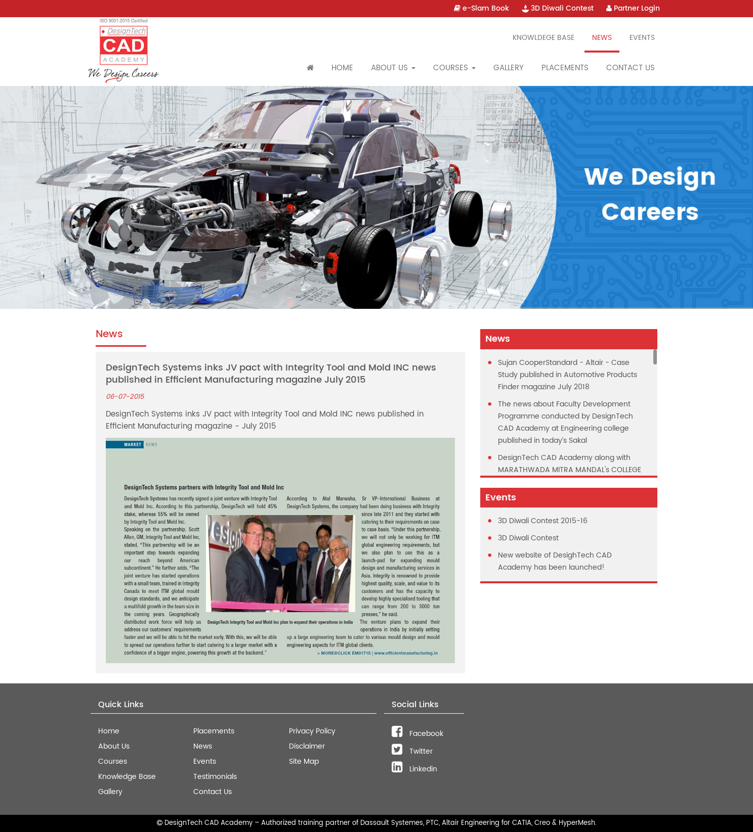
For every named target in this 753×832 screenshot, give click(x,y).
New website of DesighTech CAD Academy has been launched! (555, 561)
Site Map (304, 761)
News (602, 37)
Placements (565, 68)
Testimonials (215, 776)
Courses (112, 761)
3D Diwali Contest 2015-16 (543, 521)
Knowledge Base (127, 776)
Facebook (417, 733)
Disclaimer (307, 746)
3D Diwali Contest (558, 8)
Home (342, 68)
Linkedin (414, 769)
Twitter (412, 751)
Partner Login (633, 8)
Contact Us (630, 68)
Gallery (508, 68)
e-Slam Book (481, 8)
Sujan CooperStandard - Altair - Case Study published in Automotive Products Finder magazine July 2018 (567, 375)
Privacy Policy (312, 731)
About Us (114, 746)
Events (642, 37)
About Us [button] (393, 68)
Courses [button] (454, 68)
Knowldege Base (543, 37)
